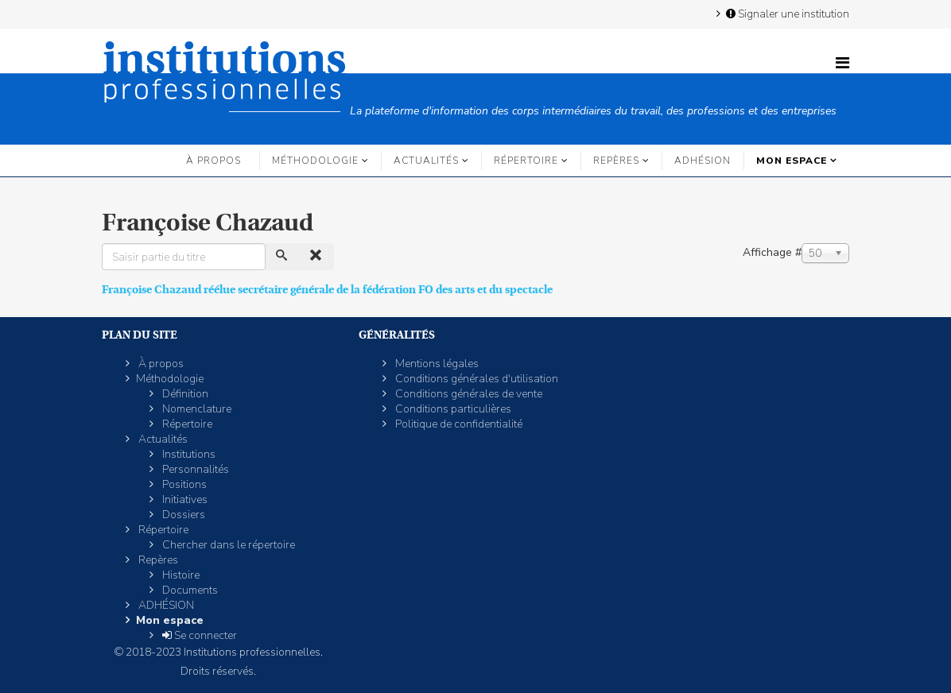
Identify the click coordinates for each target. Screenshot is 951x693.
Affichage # (772, 252)
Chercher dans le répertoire (227, 544)
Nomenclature (195, 408)
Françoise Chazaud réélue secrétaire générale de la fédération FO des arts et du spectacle (327, 289)
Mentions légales (436, 363)
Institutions (187, 454)
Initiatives (184, 499)
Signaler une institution (786, 13)
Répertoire (526, 160)
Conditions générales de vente (467, 393)
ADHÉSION (702, 160)
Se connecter (198, 635)
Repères (616, 160)
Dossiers (182, 514)
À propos (213, 160)
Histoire (180, 575)
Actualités (426, 160)
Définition (184, 393)
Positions (183, 484)
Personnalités (194, 469)
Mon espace (791, 160)
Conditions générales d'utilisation (475, 378)
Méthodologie (315, 160)
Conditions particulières (452, 408)
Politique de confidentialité (457, 424)
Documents (189, 590)
